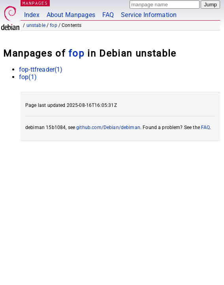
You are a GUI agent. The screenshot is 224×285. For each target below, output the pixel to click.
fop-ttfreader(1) (40, 69)
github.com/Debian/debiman (108, 127)
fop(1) (28, 77)
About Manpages (71, 15)
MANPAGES (35, 3)
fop (53, 25)
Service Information (149, 15)
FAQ (108, 15)
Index (32, 15)
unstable (35, 25)
